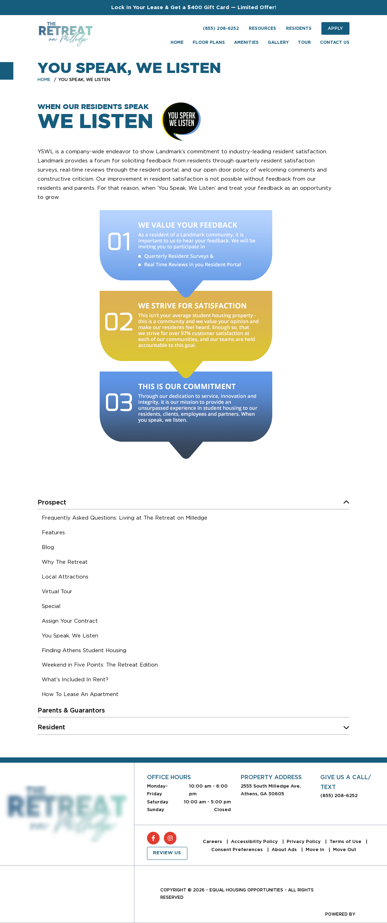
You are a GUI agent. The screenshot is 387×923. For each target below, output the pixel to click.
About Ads (285, 849)
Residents (299, 28)
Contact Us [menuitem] (334, 42)
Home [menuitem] (177, 42)
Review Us (167, 853)
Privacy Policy (304, 841)
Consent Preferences (237, 849)
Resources (262, 28)
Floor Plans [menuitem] (209, 42)
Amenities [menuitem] (246, 42)
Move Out (344, 849)
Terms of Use (346, 841)
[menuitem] (124, 519)
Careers (213, 841)
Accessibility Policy (255, 841)
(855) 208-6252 (221, 28)
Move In (316, 849)
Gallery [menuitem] (278, 42)
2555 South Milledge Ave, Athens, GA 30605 (271, 789)
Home (44, 79)
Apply (335, 28)
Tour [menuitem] (304, 42)
